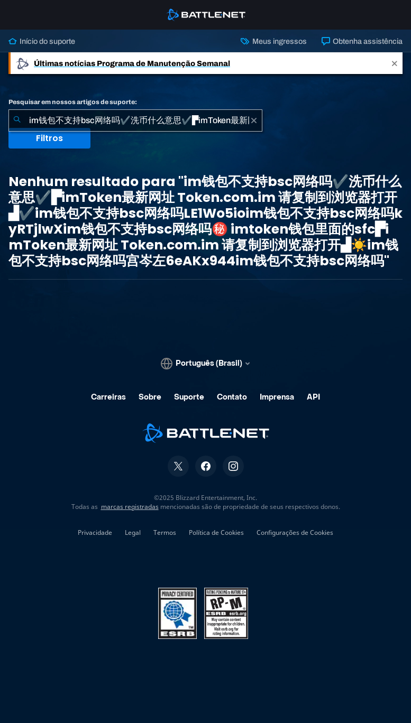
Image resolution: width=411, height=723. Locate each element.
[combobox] (135, 120)
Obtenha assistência (362, 41)
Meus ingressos (273, 41)
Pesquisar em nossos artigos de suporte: (72, 102)
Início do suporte (41, 41)
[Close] (395, 63)
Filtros (49, 138)
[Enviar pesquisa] (16, 120)
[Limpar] (253, 120)
